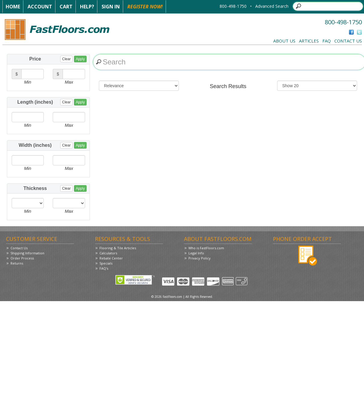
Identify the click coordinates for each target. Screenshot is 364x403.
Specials (105, 263)
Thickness (55, 188)
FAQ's (103, 268)
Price (58, 59)
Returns (16, 263)
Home (13, 6)
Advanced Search (272, 6)
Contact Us (348, 41)
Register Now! (145, 6)
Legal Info (196, 253)
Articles (309, 41)
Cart (66, 6)
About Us (284, 41)
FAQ (326, 41)
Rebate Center (111, 258)
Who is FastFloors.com (206, 248)
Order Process (22, 258)
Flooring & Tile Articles (117, 248)
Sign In (111, 6)
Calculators (108, 253)
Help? (87, 6)
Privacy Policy (199, 258)
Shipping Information (27, 253)
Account (40, 6)
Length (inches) (52, 102)
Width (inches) (53, 145)
